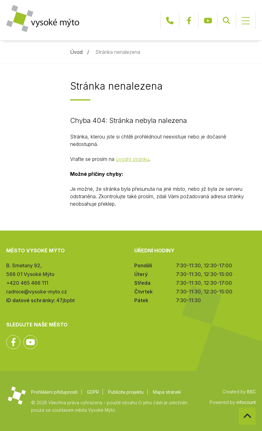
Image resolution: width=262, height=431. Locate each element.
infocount (246, 402)
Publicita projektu (126, 392)
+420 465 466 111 (169, 21)
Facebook (188, 21)
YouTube (207, 21)
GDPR (93, 392)
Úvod (76, 52)
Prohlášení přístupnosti (54, 392)
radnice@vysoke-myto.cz (36, 291)
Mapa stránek (167, 392)
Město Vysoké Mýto (42, 18)
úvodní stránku (132, 159)
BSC (251, 391)
